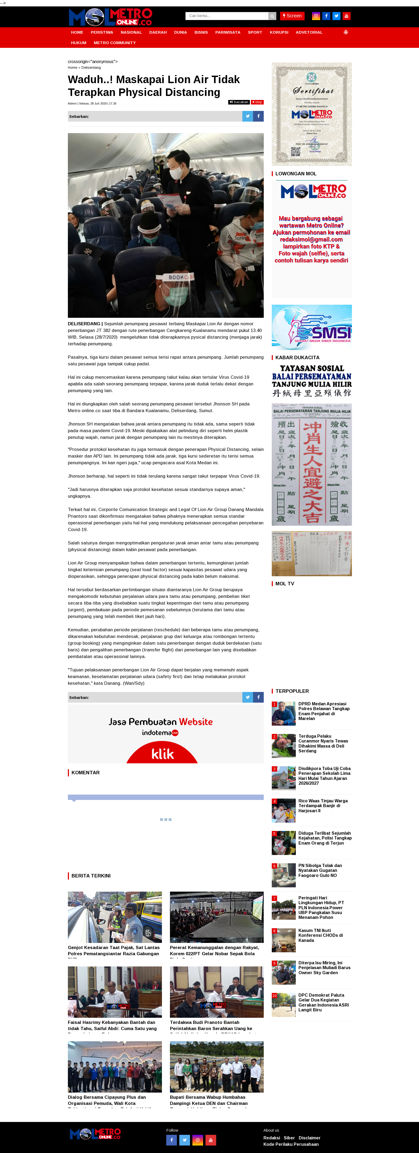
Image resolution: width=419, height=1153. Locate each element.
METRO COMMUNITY (115, 42)
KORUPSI (279, 32)
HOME (77, 32)
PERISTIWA (102, 32)
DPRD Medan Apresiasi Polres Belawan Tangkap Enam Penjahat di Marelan (324, 711)
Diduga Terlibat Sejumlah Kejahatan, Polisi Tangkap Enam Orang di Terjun (325, 838)
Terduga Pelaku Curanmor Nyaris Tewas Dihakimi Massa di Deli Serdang (323, 743)
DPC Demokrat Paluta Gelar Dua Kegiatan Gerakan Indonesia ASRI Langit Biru (323, 1002)
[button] (345, 30)
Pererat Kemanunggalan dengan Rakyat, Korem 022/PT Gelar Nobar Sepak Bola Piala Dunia (214, 953)
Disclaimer (310, 1138)
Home (72, 67)
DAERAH (158, 32)
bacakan (239, 102)
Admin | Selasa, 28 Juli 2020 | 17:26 (92, 103)
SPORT (255, 32)
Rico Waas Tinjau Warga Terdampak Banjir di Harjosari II (323, 806)
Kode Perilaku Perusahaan (291, 1144)
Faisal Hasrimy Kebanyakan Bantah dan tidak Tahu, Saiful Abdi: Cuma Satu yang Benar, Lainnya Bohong (112, 1028)
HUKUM (78, 42)
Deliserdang (91, 67)
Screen (292, 15)
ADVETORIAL (309, 32)
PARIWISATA (227, 32)
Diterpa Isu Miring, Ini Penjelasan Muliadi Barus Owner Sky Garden (324, 968)
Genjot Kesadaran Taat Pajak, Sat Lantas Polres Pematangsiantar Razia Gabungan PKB (114, 953)
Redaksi (271, 1138)
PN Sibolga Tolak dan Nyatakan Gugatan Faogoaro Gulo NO (320, 870)
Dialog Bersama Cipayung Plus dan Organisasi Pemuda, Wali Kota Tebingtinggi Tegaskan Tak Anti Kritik (110, 1103)
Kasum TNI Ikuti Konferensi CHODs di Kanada (320, 935)
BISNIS (201, 32)
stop (257, 102)
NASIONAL (131, 32)
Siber (289, 1138)
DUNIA (180, 32)
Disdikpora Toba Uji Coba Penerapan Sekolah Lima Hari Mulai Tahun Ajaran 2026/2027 (324, 776)
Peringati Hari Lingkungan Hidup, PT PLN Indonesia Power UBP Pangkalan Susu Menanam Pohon (321, 908)
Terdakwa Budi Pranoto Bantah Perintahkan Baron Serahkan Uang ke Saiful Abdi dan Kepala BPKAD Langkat (213, 1028)
